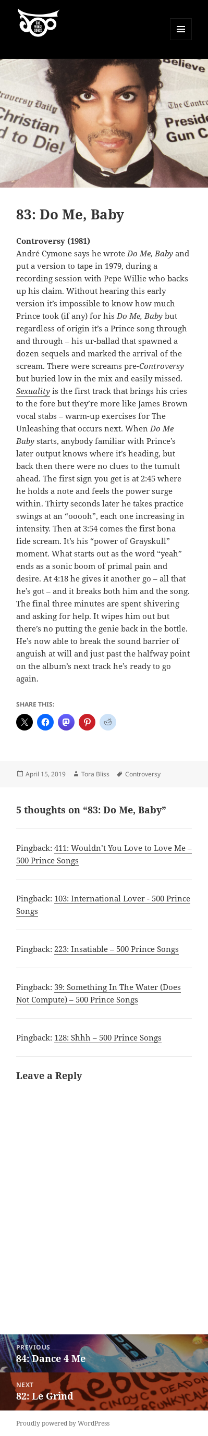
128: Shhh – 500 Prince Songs (108, 1037)
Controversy (143, 774)
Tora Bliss (95, 774)
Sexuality (33, 391)
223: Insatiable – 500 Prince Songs (116, 949)
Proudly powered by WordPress (62, 1423)
